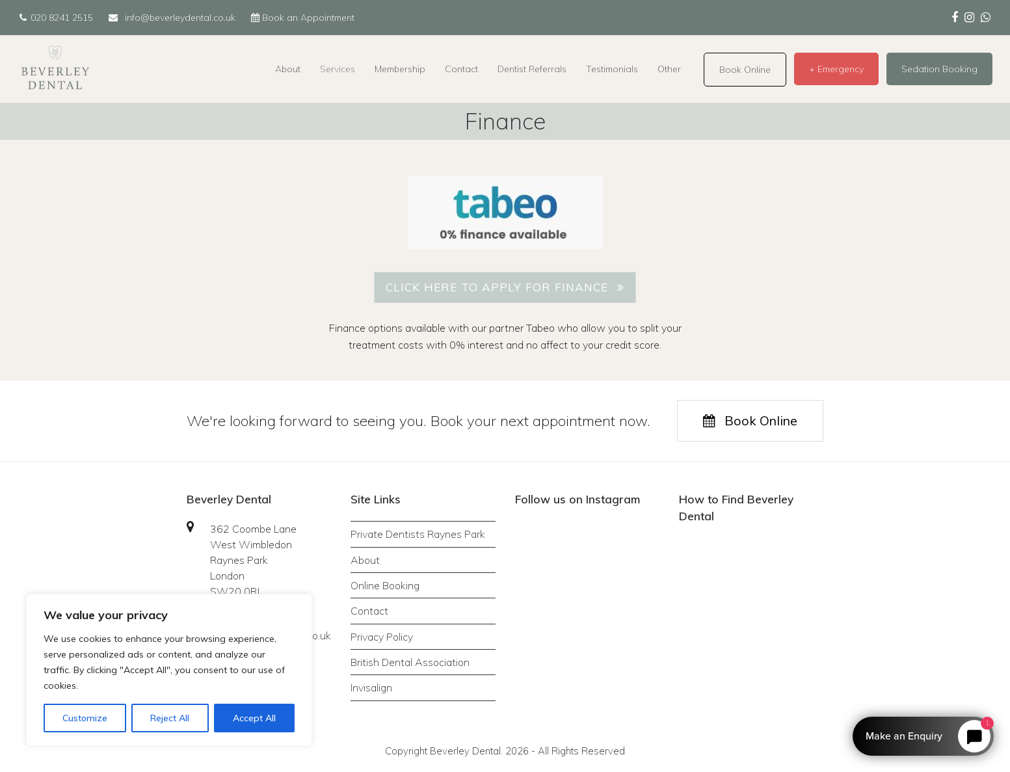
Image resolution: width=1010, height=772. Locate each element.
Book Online (750, 420)
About (365, 559)
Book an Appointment (302, 17)
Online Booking (385, 585)
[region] (169, 670)
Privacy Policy (382, 636)
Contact (369, 610)
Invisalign (371, 687)
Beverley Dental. (466, 751)
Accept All (254, 718)
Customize (84, 718)
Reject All (169, 718)
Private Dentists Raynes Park (418, 533)
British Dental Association (410, 662)
